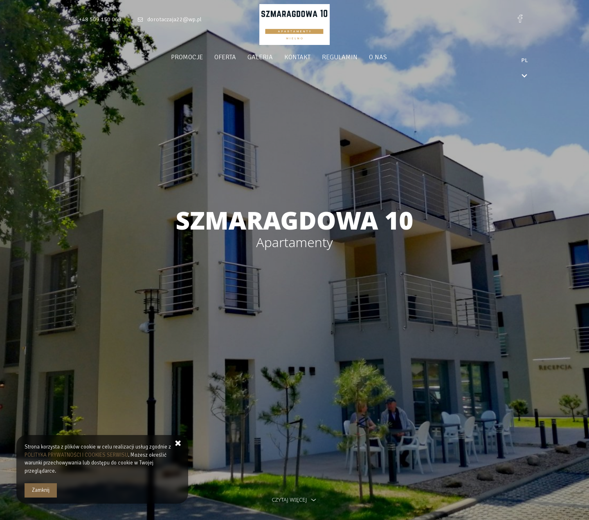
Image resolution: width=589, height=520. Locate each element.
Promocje (202, 57)
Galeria (275, 57)
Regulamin (355, 57)
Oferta (241, 57)
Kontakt (313, 57)
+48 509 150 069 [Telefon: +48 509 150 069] (100, 19)
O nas (393, 57)
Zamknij (40, 490)
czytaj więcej (294, 499)
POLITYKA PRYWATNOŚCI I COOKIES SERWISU (76, 455)
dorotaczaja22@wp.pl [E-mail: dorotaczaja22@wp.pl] (174, 19)
